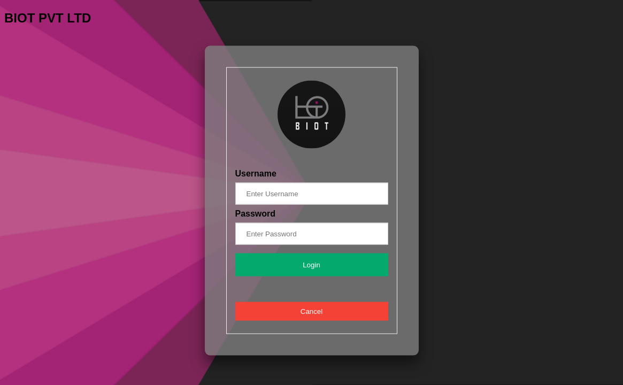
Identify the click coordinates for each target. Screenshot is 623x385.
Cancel (312, 311)
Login (311, 264)
